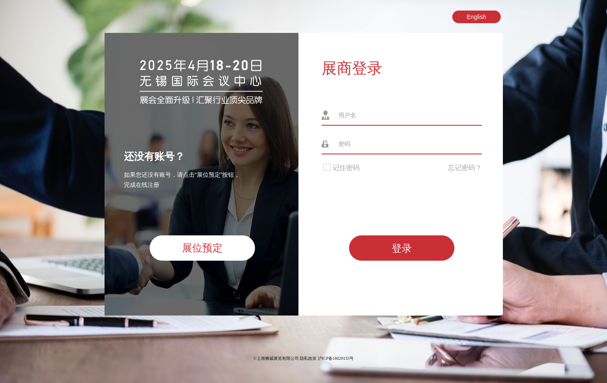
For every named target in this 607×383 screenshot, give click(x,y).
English (476, 16)
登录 (402, 248)
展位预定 (202, 248)
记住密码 (341, 167)
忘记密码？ (465, 167)
